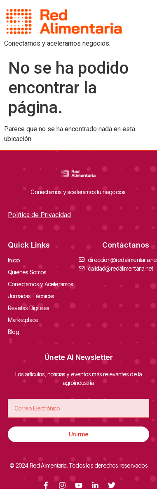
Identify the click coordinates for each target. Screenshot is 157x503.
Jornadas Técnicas (33, 296)
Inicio (14, 260)
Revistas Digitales (31, 308)
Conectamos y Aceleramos (42, 284)
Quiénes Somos (29, 272)
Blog (13, 331)
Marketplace (23, 319)
